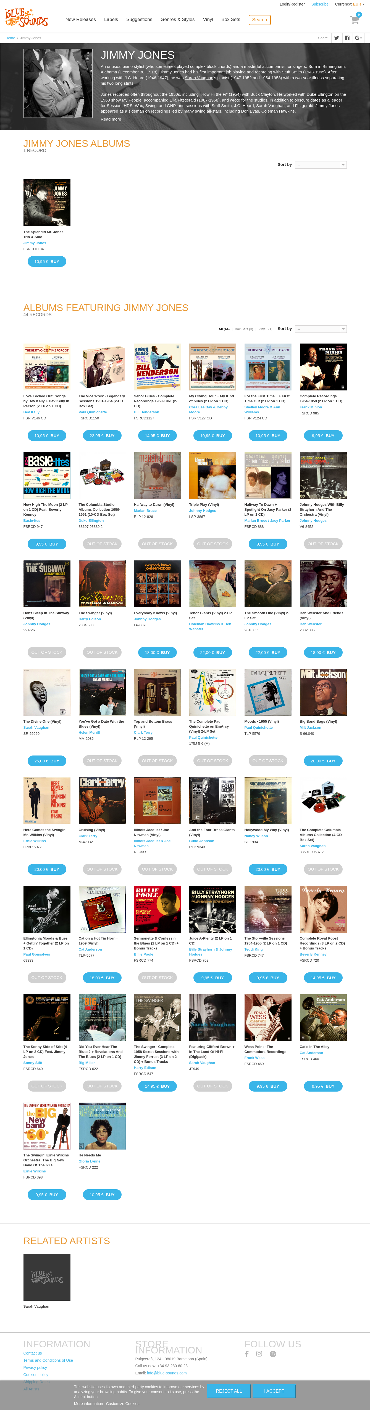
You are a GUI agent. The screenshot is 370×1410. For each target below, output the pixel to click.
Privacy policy (35, 1367)
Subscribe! (320, 4)
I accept (274, 1391)
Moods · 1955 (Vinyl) (262, 721)
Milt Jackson (310, 727)
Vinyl (213, 20)
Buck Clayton (262, 94)
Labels (116, 20)
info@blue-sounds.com (167, 1373)
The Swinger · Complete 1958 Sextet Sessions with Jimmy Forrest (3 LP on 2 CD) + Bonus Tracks (156, 1054)
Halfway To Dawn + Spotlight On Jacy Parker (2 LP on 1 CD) (268, 509)
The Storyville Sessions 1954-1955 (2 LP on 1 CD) (266, 940)
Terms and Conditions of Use (48, 1360)
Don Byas (250, 111)
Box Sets (235, 20)
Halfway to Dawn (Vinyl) (154, 504)
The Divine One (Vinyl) (42, 721)
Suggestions (144, 20)
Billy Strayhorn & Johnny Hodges (210, 951)
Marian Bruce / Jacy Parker (267, 520)
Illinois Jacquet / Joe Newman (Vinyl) (151, 832)
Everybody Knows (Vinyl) (155, 613)
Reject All (229, 1391)
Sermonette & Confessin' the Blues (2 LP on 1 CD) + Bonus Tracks (156, 943)
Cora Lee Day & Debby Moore (208, 409)
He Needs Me (90, 1155)
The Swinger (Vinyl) (95, 613)
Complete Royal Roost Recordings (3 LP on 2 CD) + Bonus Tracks (322, 943)
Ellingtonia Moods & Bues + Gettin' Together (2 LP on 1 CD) (46, 943)
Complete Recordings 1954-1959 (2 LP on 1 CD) (321, 398)
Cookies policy (35, 1374)
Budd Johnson (201, 841)
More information (89, 1403)
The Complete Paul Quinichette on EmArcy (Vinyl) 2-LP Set (209, 726)
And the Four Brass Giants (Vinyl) (212, 832)
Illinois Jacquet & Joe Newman (152, 843)
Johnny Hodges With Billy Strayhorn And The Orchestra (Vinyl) (322, 509)
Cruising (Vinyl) (92, 830)
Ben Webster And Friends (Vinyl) (321, 615)
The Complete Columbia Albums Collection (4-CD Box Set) (321, 835)
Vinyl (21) (265, 329)
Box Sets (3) (244, 329)
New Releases (85, 20)
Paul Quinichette (93, 412)
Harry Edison (90, 619)
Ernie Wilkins (34, 841)
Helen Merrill (89, 732)
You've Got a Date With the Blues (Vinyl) (101, 723)
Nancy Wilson (256, 836)
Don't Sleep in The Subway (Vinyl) (46, 615)
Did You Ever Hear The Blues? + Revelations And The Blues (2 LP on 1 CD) (101, 1052)
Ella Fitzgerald (183, 100)
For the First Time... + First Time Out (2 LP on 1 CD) (267, 398)
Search (264, 19)
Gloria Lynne (90, 1161)
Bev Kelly (31, 412)
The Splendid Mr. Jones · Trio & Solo (44, 234)
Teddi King (254, 949)
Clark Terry (143, 732)
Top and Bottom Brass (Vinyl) (153, 723)
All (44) (224, 329)
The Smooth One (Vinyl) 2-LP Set (267, 615)
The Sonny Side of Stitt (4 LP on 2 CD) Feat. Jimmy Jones (45, 1052)
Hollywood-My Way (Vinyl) (267, 830)
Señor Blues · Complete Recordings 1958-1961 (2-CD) (155, 401)
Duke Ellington (320, 94)
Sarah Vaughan (199, 77)
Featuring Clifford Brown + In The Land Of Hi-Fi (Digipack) (212, 1052)
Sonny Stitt (33, 1063)
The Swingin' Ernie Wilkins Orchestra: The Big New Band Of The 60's (46, 1160)
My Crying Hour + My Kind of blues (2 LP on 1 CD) (211, 398)
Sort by (285, 164)
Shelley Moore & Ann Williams (262, 409)
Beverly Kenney (313, 954)
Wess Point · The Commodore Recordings (266, 1049)
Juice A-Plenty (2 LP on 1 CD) (210, 940)
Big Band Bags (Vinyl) (318, 721)
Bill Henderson (146, 412)
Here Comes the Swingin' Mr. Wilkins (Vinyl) (45, 832)
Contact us (32, 1353)
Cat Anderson (90, 949)
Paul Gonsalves (36, 954)
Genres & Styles (182, 20)
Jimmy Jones (34, 243)
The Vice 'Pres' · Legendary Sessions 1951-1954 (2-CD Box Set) (102, 401)
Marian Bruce (145, 511)
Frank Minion (311, 407)
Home (10, 38)
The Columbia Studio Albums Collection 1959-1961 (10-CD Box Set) (99, 509)
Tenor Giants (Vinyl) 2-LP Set (210, 615)
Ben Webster (311, 624)
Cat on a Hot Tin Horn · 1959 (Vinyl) (98, 940)
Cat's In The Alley (314, 1047)
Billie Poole (143, 954)
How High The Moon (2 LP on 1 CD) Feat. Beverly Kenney (45, 509)
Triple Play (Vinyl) (204, 504)
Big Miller (87, 1063)
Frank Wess (255, 1058)
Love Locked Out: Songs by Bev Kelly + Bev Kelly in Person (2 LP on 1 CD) (46, 401)
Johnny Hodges (202, 511)
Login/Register (293, 4)
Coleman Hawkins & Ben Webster (210, 626)
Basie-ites (31, 520)
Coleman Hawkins (278, 111)
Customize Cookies (123, 1403)
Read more (111, 119)
